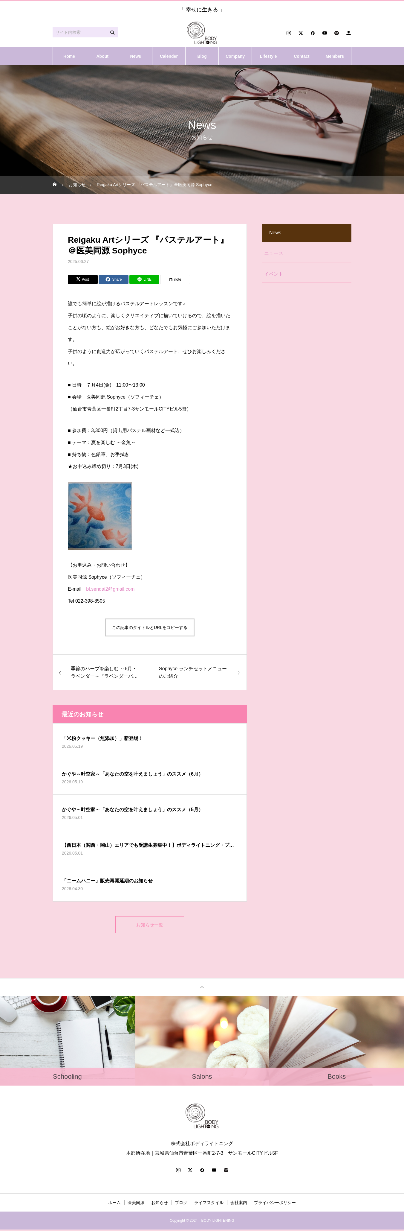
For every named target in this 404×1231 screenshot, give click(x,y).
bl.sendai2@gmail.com (110, 589)
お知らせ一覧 (149, 925)
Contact (301, 56)
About (102, 56)
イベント (273, 273)
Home (69, 56)
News (135, 56)
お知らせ (159, 1204)
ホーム (114, 1204)
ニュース (273, 253)
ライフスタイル (209, 1204)
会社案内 (238, 1204)
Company (235, 56)
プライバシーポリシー (275, 1204)
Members (335, 56)
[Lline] (144, 279)
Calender (169, 56)
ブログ (181, 1204)
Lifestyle (268, 56)
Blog (201, 56)
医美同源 (136, 1204)
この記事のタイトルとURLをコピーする (149, 627)
